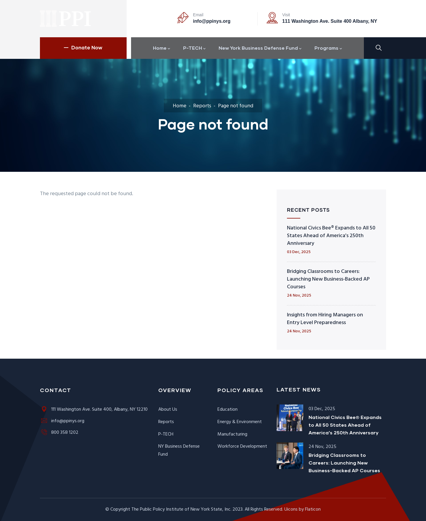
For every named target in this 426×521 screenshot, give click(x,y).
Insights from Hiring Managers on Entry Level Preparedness (325, 319)
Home (179, 106)
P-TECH (165, 434)
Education (227, 409)
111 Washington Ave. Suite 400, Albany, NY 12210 (94, 409)
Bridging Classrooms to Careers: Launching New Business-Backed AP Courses (328, 279)
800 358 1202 (59, 432)
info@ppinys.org (211, 21)
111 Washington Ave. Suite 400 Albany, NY (329, 21)
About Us (167, 409)
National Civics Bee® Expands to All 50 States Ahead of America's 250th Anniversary (331, 236)
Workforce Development (242, 446)
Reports (202, 106)
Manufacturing (232, 434)
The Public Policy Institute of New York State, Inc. (181, 509)
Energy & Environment (239, 422)
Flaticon (313, 509)
